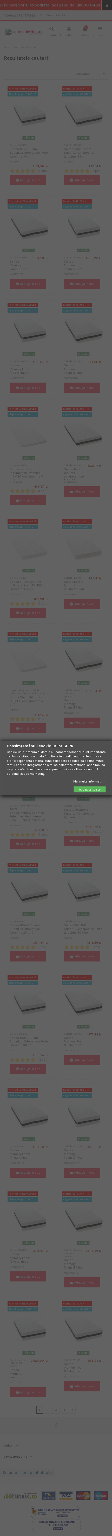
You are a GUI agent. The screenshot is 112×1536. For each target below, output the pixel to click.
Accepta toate (89, 789)
